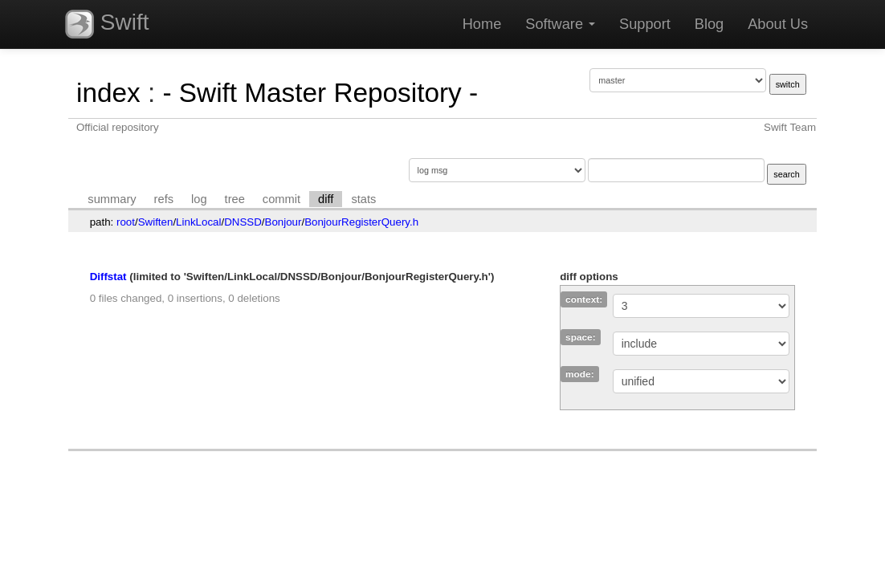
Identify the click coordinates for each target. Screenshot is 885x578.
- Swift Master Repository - (320, 93)
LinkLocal (198, 222)
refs (163, 199)
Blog (709, 24)
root (125, 222)
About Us (778, 24)
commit (281, 199)
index (108, 93)
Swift (107, 24)
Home (482, 24)
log (199, 199)
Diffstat (108, 277)
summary (112, 199)
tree (235, 199)
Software (560, 24)
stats (363, 199)
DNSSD (243, 222)
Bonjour (283, 222)
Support (645, 24)
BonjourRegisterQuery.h (361, 222)
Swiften (155, 222)
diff (325, 199)
